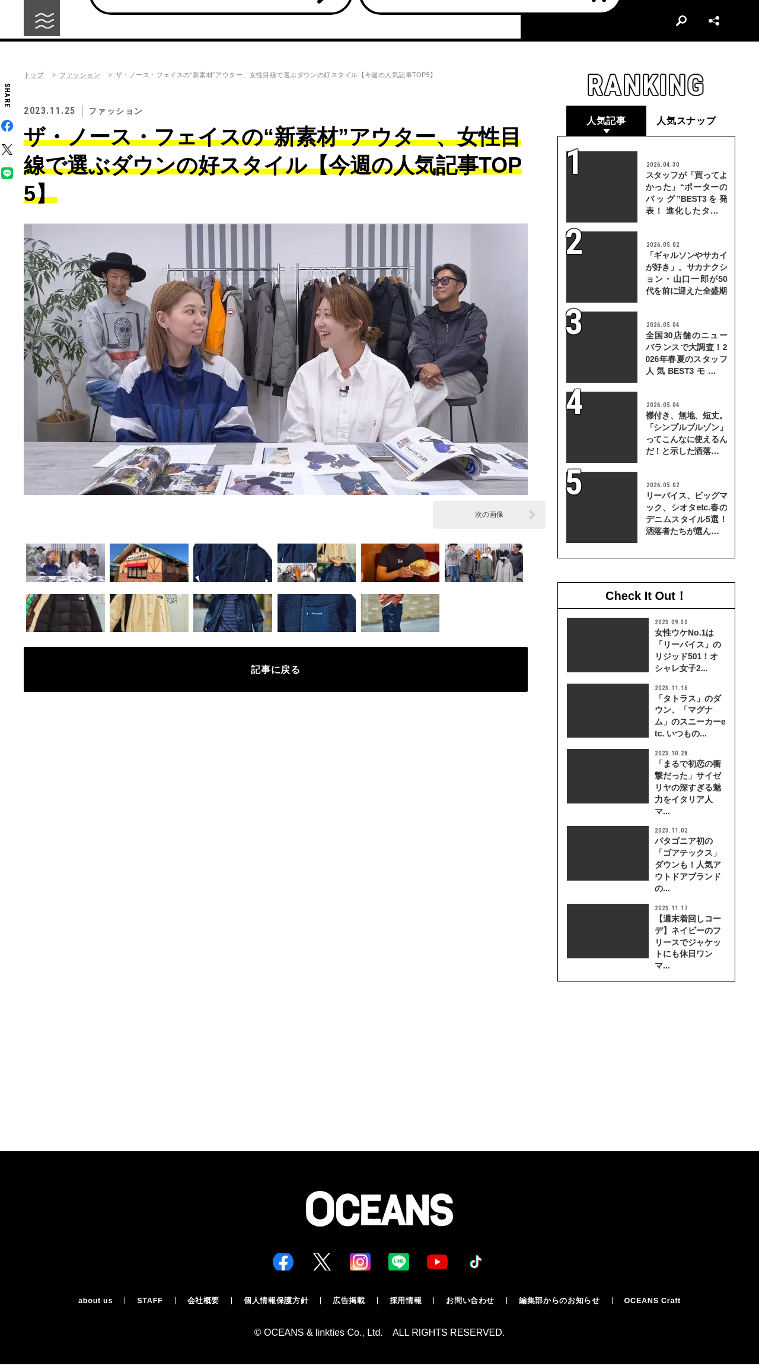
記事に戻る (276, 673)
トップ (34, 75)
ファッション (79, 75)
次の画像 (489, 514)
